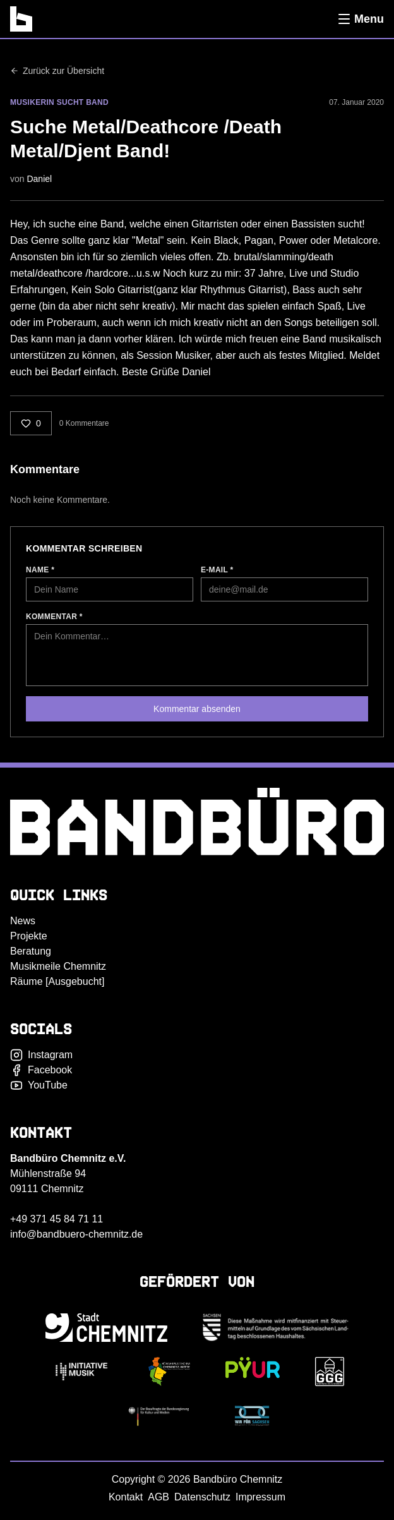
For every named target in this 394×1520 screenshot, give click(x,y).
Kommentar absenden (197, 709)
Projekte (28, 936)
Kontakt (126, 1497)
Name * (40, 569)
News (22, 920)
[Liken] (31, 423)
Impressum (260, 1497)
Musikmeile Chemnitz (58, 966)
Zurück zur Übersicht (57, 71)
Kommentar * (54, 616)
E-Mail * (217, 569)
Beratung (30, 951)
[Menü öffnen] (360, 19)
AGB (158, 1497)
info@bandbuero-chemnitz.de (76, 1234)
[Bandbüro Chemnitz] (21, 19)
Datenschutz (202, 1497)
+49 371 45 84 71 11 (56, 1219)
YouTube (39, 1085)
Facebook (41, 1070)
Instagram (41, 1055)
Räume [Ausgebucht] (57, 981)
